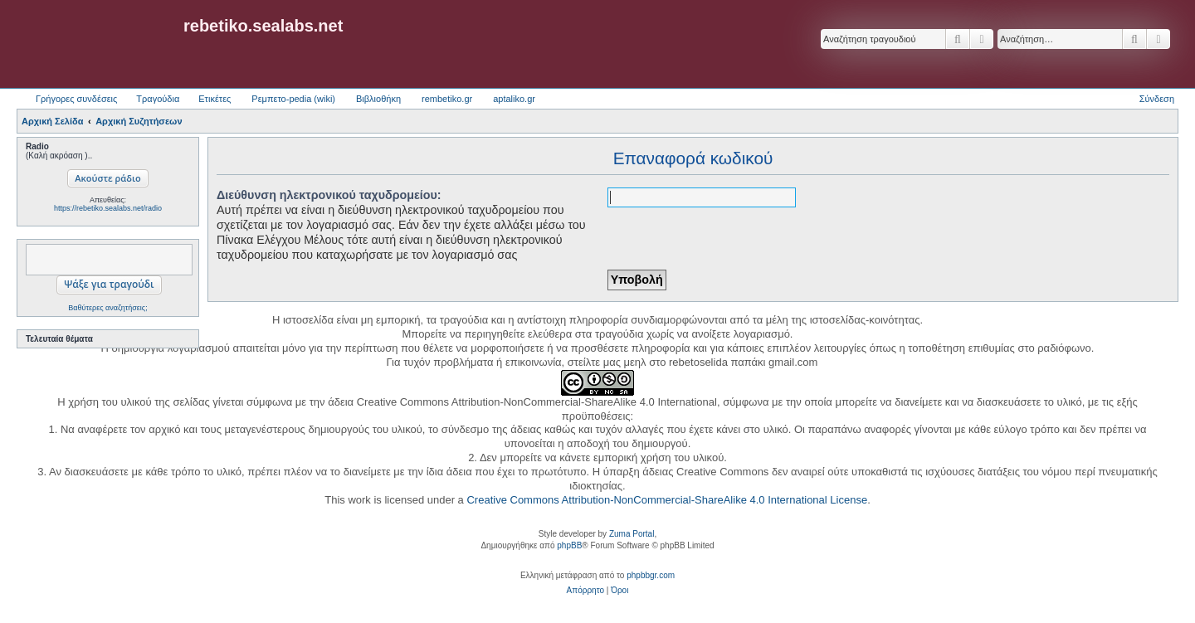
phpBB (569, 545)
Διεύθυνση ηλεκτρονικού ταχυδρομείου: (329, 195)
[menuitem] (585, 590)
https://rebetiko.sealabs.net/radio (108, 208)
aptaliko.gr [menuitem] (514, 99)
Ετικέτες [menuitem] (214, 99)
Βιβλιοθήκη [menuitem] (378, 99)
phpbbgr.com (651, 575)
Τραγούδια (157, 99)
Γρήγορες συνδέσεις (76, 99)
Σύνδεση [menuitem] (1156, 99)
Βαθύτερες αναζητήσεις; (107, 308)
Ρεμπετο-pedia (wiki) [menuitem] (293, 99)
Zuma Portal (631, 533)
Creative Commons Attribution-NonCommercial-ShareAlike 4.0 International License (666, 500)
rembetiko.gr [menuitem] (447, 99)
